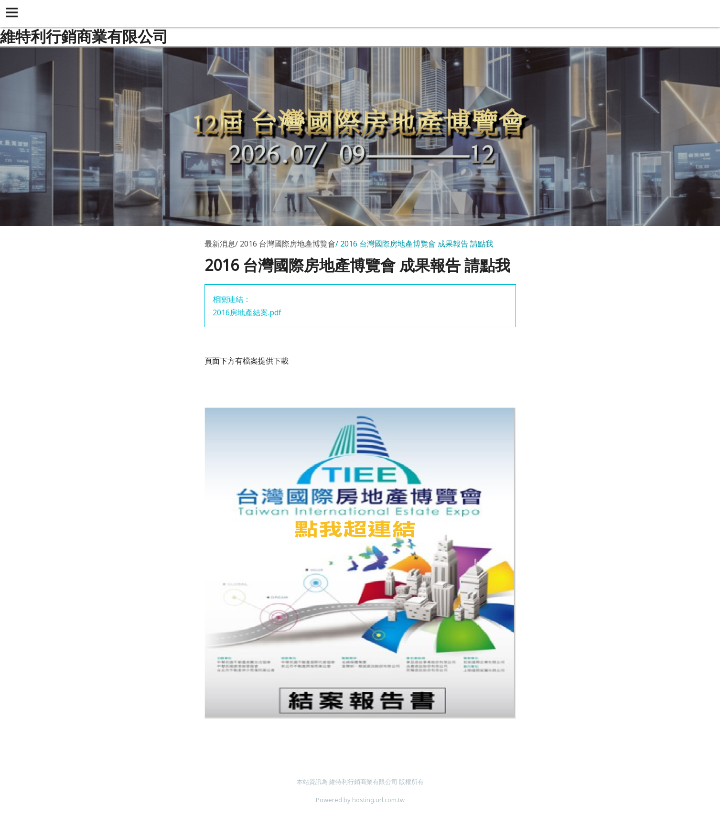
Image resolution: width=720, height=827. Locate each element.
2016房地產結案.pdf (247, 312)
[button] (13, 13)
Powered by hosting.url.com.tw (360, 799)
